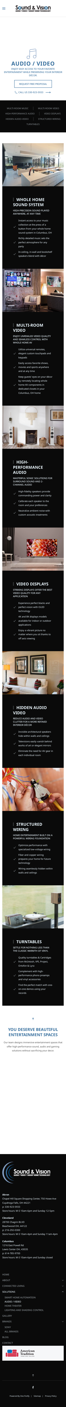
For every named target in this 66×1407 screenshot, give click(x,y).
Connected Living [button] (33, 1285)
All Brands (11, 1331)
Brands (33, 1321)
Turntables (33, 124)
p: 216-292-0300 (11, 1230)
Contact (7, 1342)
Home (5, 1274)
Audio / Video (13, 1301)
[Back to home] (33, 8)
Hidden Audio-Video (17, 118)
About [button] (33, 1280)
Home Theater (13, 1305)
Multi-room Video (48, 108)
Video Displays (52, 113)
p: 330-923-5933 (11, 1206)
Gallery (7, 1315)
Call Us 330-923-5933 (29, 92)
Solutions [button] (33, 1291)
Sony (8, 1327)
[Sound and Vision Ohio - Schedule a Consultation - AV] (33, 1102)
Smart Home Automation (20, 1297)
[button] (3, 8)
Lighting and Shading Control (24, 1310)
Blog (5, 1337)
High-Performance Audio (20, 113)
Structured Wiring (49, 118)
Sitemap (37, 1396)
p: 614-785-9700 (11, 1253)
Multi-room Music (17, 108)
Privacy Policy (51, 1396)
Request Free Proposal (33, 83)
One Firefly (24, 1396)
